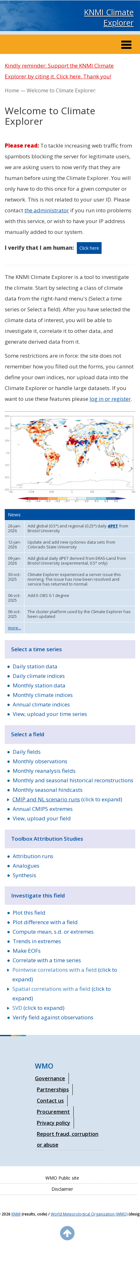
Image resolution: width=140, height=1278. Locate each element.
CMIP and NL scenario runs (46, 799)
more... (14, 628)
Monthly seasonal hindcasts (48, 789)
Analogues (26, 865)
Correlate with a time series (47, 960)
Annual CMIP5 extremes (43, 808)
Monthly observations (40, 761)
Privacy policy (53, 1122)
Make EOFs (27, 950)
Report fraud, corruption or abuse (67, 1139)
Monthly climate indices (43, 695)
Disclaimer (62, 1189)
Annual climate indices (41, 704)
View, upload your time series (50, 714)
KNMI (16, 1214)
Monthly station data (39, 685)
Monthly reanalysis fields (44, 770)
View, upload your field (42, 818)
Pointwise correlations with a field (54, 969)
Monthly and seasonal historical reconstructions (73, 780)
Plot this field (29, 912)
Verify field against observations (53, 1017)
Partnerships (53, 1089)
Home (12, 90)
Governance (50, 1078)
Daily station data (35, 666)
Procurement (53, 1111)
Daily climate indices (39, 675)
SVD (17, 1007)
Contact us (50, 1100)
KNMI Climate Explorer (109, 17)
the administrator (46, 210)
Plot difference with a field (45, 922)
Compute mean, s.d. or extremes (53, 931)
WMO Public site (62, 1178)
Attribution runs (33, 856)
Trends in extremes (37, 941)
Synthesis (24, 875)
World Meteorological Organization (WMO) (89, 1214)
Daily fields (27, 751)
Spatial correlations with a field (51, 988)
